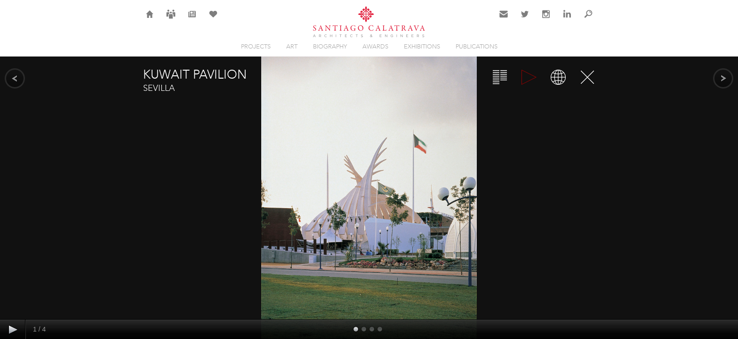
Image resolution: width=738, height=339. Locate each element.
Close (587, 77)
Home (150, 20)
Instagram (546, 20)
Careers (170, 20)
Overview (499, 77)
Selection (213, 20)
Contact (503, 20)
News (192, 20)
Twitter (525, 20)
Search (588, 20)
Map (558, 77)
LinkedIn (567, 20)
